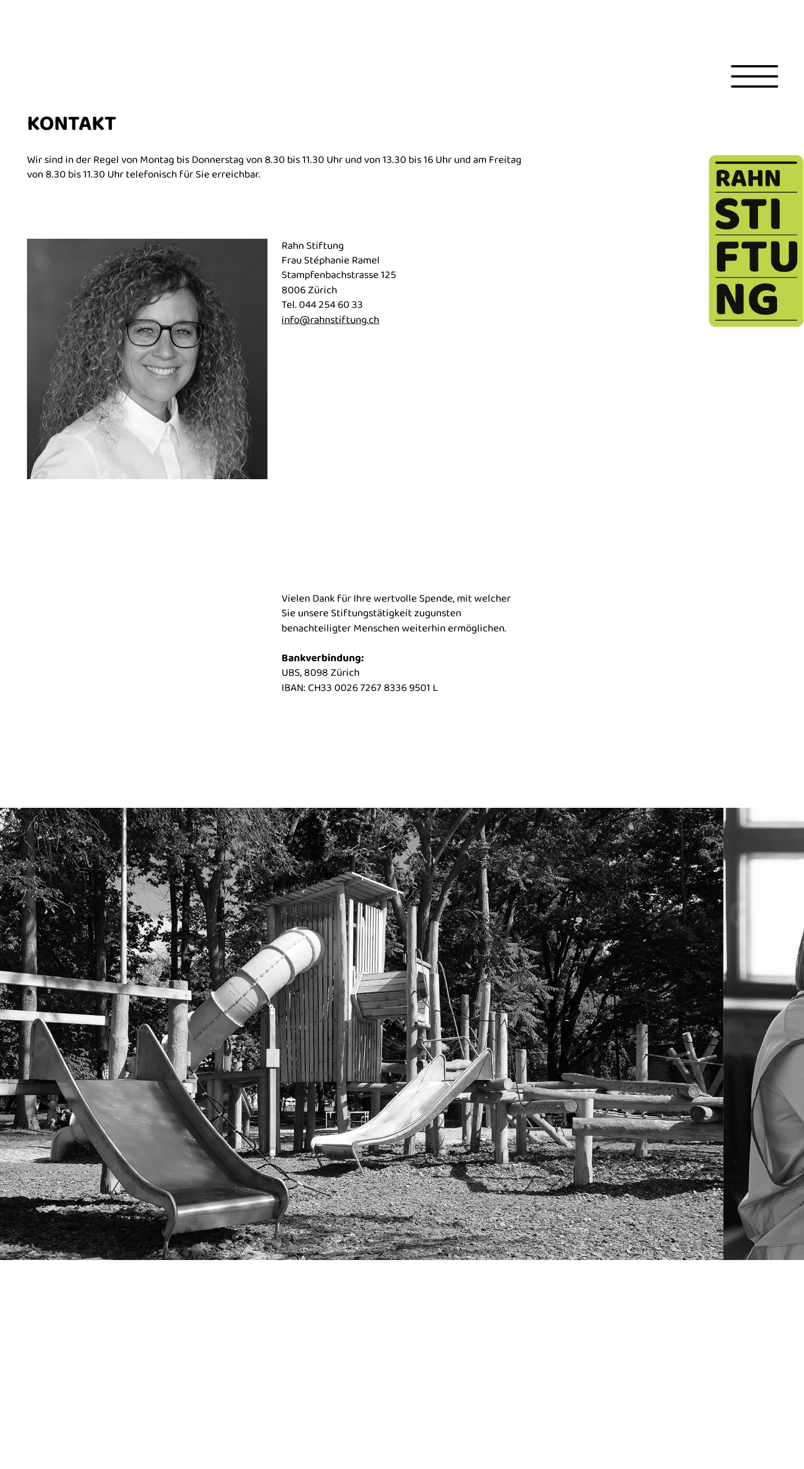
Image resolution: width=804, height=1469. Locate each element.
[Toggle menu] (754, 76)
